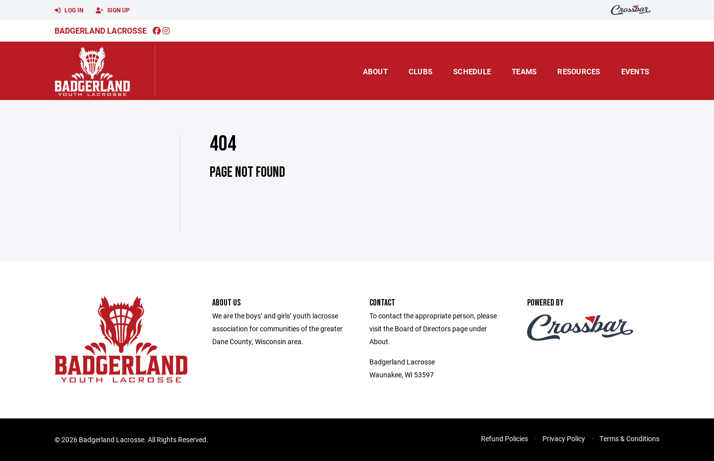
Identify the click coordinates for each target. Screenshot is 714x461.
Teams (524, 71)
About (375, 71)
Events (635, 71)
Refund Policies (504, 438)
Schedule (472, 71)
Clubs (420, 71)
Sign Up (113, 10)
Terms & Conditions (629, 438)
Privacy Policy (563, 438)
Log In (69, 10)
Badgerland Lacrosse (101, 30)
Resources (578, 71)
